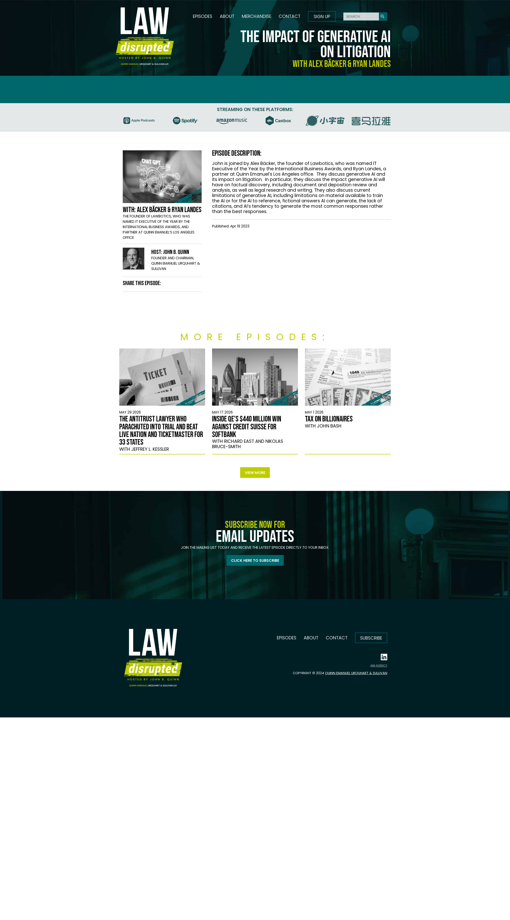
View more (255, 472)
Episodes (202, 16)
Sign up (322, 16)
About (227, 16)
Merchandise (256, 16)
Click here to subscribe (255, 560)
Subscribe (371, 638)
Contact (289, 16)
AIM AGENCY (378, 665)
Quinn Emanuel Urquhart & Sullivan (356, 673)
